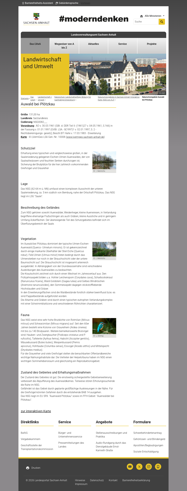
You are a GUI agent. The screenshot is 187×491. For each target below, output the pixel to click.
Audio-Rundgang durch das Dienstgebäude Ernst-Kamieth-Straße (111, 446)
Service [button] (122, 43)
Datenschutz (97, 480)
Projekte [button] (152, 43)
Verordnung (27, 125)
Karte (24, 136)
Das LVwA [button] (35, 43)
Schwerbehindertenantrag (147, 432)
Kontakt (113, 480)
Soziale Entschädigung (146, 451)
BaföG (24, 432)
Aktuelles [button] (93, 43)
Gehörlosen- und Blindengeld (149, 439)
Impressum (81, 484)
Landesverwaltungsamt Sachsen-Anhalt (93, 34)
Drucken (33, 468)
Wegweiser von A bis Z (64, 45)
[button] (37, 3)
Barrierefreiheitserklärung (136, 480)
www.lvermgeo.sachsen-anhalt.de (85, 136)
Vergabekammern (30, 439)
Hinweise (80, 480)
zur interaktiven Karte (36, 411)
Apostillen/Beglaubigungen (148, 445)
